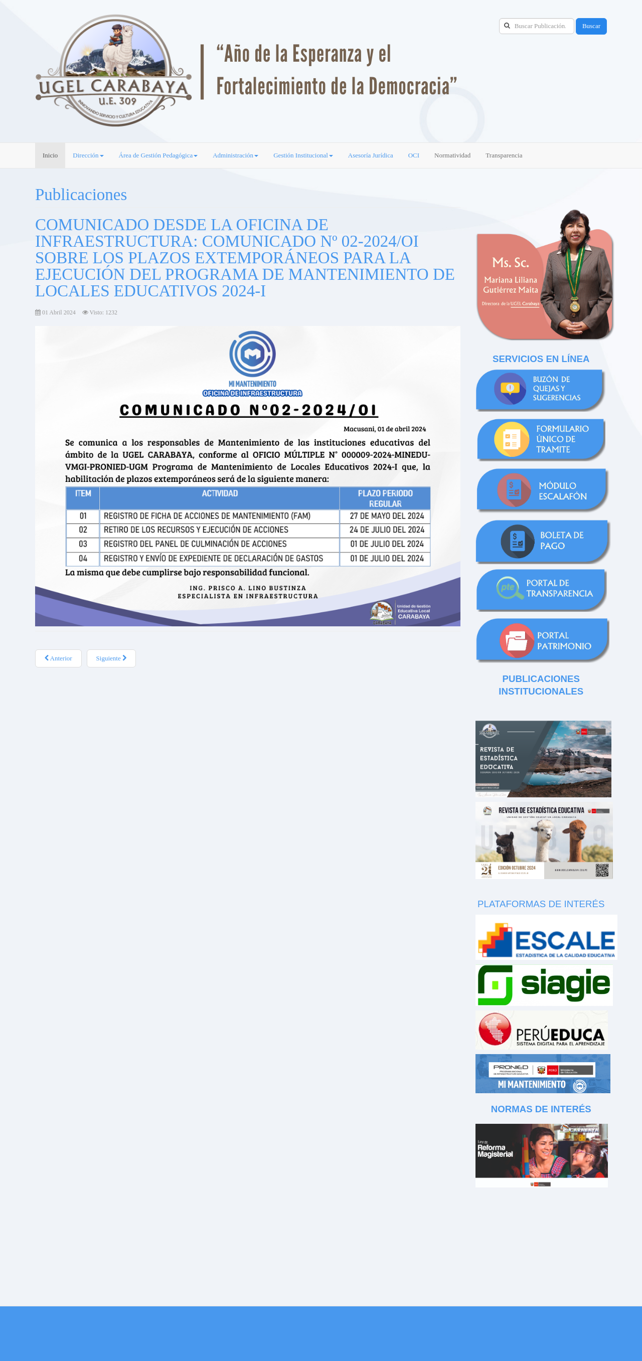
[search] (536, 26)
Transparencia (504, 155)
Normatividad (452, 155)
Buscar (591, 26)
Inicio (50, 155)
